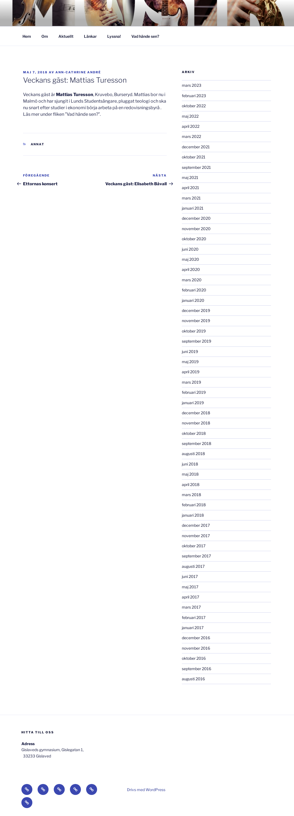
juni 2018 (190, 464)
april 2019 (190, 371)
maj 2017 (190, 586)
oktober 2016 (194, 658)
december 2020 (196, 218)
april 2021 (190, 187)
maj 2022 (190, 116)
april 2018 (190, 484)
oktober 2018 (194, 433)
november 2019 (196, 320)
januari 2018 (193, 515)
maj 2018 (190, 474)
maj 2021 (190, 177)
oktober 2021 (193, 157)
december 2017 (196, 525)
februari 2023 (194, 95)
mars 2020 (192, 279)
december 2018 (196, 412)
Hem (26, 36)
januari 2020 (193, 300)
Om (44, 36)
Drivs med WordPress (146, 789)
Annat (38, 144)
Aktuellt (66, 36)
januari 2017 (192, 627)
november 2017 (196, 535)
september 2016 (196, 668)
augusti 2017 (193, 566)
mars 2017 (191, 607)
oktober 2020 (194, 238)
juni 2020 (190, 249)
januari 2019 (193, 402)
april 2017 (190, 597)
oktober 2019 (194, 331)
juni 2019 (190, 351)
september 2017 (196, 556)
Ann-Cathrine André (78, 72)
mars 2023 (191, 85)
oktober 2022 (194, 105)
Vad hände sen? (145, 36)
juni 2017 (190, 576)
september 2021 (196, 167)
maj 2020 (190, 259)
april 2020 (191, 269)
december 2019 (196, 310)
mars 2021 (191, 198)
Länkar (90, 36)
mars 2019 (191, 382)
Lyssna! (114, 36)
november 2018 (196, 423)
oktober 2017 (193, 545)
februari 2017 (193, 617)
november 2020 (196, 228)
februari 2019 (194, 392)
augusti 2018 (193, 453)
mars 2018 (191, 494)
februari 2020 (194, 290)
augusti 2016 (193, 678)
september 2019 (196, 341)
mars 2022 (191, 136)
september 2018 (196, 443)
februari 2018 (194, 504)
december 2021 (196, 146)
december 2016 (196, 637)
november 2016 (196, 648)
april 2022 (190, 126)
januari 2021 (192, 208)
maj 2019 (190, 361)
